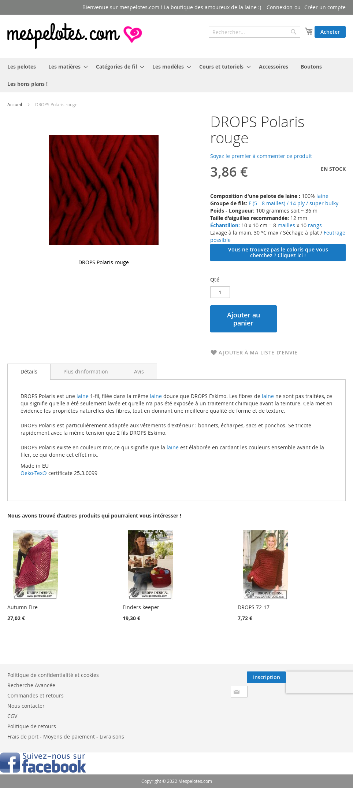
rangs (314, 225)
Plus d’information (85, 371)
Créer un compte (325, 7)
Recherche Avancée (31, 685)
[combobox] (254, 32)
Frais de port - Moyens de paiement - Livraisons (65, 736)
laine (321, 195)
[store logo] (75, 36)
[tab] (29, 372)
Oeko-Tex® (34, 473)
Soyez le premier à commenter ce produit (261, 155)
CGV (12, 715)
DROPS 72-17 (254, 607)
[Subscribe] (266, 677)
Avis (139, 371)
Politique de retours (31, 726)
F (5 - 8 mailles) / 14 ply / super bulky (293, 203)
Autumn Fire (22, 607)
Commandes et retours (35, 695)
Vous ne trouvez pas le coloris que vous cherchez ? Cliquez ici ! (278, 252)
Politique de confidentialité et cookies (53, 674)
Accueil (14, 104)
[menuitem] (21, 66)
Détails (29, 371)
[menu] (176, 75)
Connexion (280, 7)
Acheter (330, 31)
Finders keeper (141, 607)
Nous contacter (26, 705)
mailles (285, 225)
